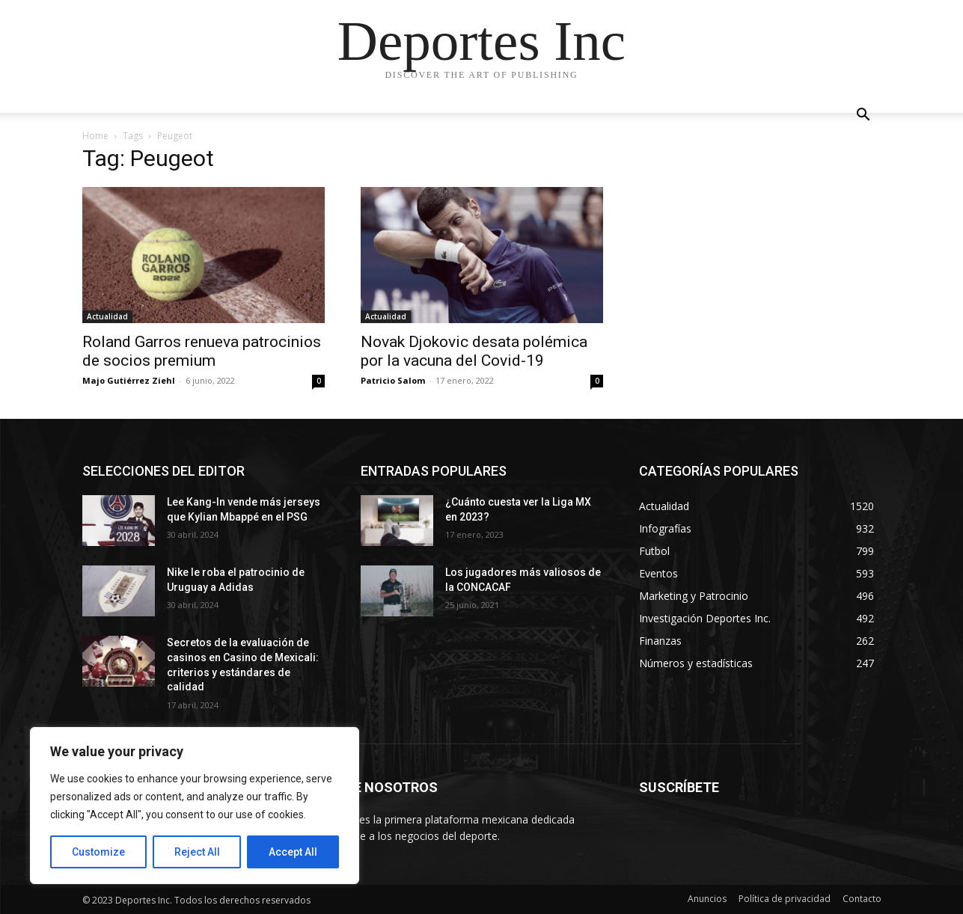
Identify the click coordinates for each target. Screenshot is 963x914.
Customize (98, 852)
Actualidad (107, 316)
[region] (194, 805)
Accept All (293, 852)
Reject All (197, 852)
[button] (863, 116)
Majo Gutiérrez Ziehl (128, 380)
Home (95, 135)
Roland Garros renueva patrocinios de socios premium (201, 351)
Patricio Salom (393, 380)
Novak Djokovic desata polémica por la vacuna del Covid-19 (474, 351)
